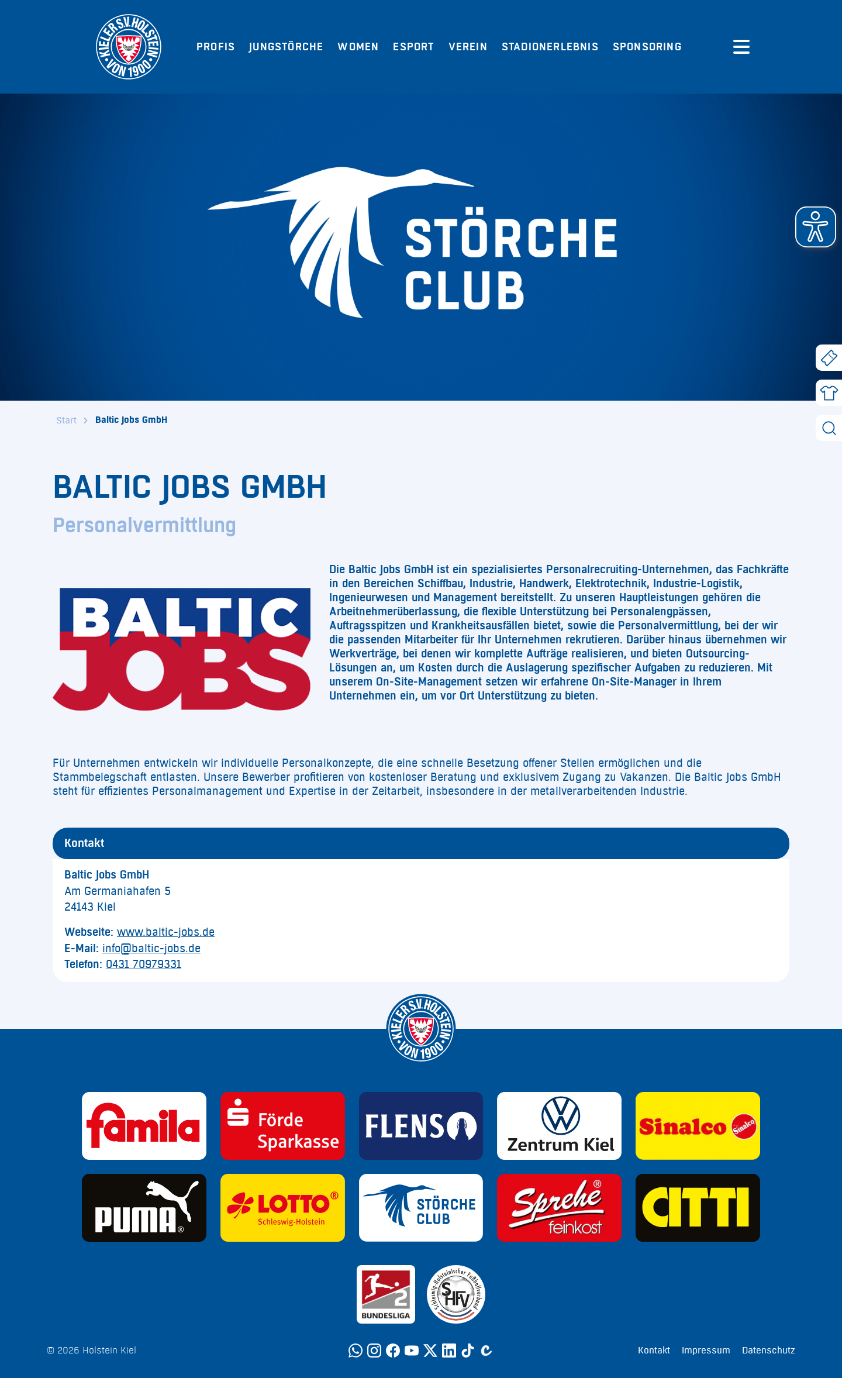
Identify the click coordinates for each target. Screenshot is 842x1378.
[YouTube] (412, 1350)
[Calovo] (486, 1350)
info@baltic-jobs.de (151, 948)
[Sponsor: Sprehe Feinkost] (559, 1208)
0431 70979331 (143, 964)
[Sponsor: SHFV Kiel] (456, 1294)
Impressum (706, 1350)
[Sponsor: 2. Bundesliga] (386, 1294)
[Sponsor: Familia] (144, 1126)
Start (66, 420)
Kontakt (654, 1350)
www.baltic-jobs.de (166, 932)
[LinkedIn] (449, 1350)
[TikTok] (468, 1350)
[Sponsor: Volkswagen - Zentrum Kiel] (559, 1126)
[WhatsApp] (355, 1350)
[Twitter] (430, 1350)
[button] (815, 226)
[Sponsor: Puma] (144, 1208)
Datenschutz (768, 1350)
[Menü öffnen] (741, 47)
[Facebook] (393, 1350)
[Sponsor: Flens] (421, 1126)
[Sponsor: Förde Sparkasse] (282, 1126)
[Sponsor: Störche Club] (421, 1208)
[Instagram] (374, 1350)
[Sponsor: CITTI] (698, 1208)
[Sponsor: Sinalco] (698, 1126)
